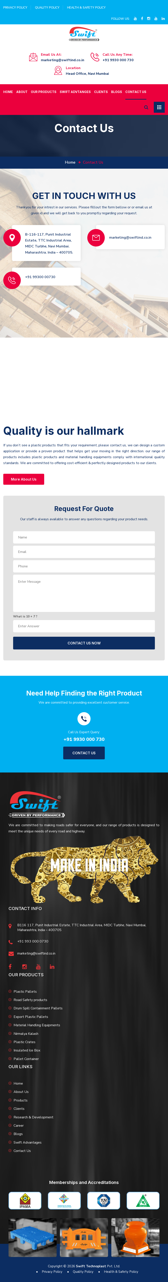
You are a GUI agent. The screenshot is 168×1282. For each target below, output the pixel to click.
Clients (101, 92)
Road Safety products (30, 1000)
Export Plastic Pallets (31, 1016)
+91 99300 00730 (40, 277)
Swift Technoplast (91, 1266)
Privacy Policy (15, 7)
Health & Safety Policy (86, 7)
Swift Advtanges (75, 92)
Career (19, 1125)
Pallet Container (26, 1059)
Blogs (116, 92)
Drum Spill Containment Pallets (38, 1008)
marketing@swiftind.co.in (62, 60)
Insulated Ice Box (27, 1050)
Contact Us (135, 92)
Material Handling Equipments (37, 1025)
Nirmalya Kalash (26, 1033)
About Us (21, 1091)
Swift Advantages (28, 1142)
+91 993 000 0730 (32, 941)
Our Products (43, 92)
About (22, 92)
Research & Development (33, 1117)
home (70, 162)
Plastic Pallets (25, 991)
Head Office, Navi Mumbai (87, 73)
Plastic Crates (24, 1042)
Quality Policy (47, 7)
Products (21, 1100)
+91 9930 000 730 (118, 60)
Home (8, 92)
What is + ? (25, 616)
